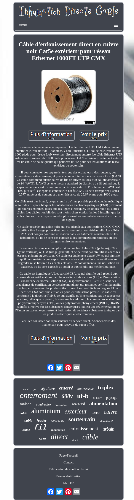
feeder (42, 420)
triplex (106, 387)
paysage (111, 397)
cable (28, 420)
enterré (66, 388)
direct (59, 437)
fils (35, 389)
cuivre (110, 412)
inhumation (58, 429)
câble (90, 437)
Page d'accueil (68, 455)
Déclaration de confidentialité (68, 469)
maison (26, 404)
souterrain (82, 419)
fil (40, 428)
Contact (69, 462)
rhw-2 (75, 440)
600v (67, 396)
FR (72, 483)
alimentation (103, 403)
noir (42, 438)
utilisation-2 (106, 421)
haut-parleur (61, 405)
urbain (108, 429)
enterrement (38, 395)
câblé (23, 413)
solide (26, 429)
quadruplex (43, 404)
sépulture (48, 388)
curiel (26, 389)
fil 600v (97, 397)
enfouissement (83, 428)
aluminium (45, 411)
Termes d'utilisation (68, 476)
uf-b (83, 395)
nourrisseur (85, 389)
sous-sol (78, 404)
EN (65, 483)
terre (95, 412)
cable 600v (57, 421)
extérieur (76, 411)
